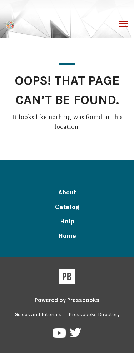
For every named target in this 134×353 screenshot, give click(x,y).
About (67, 192)
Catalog (67, 207)
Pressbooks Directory (94, 315)
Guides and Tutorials (38, 315)
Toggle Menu (123, 24)
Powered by (67, 300)
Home (67, 236)
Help (67, 221)
